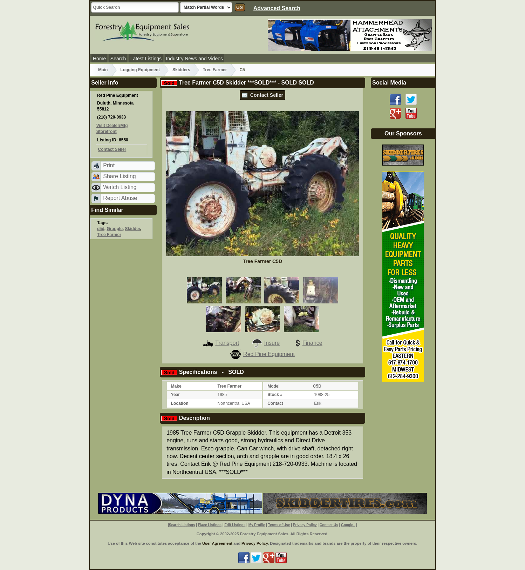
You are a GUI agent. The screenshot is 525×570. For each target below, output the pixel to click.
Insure (266, 343)
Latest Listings (146, 58)
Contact (275, 403)
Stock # (274, 394)
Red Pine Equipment (262, 354)
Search (118, 58)
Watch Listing (119, 187)
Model (273, 386)
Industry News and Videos (194, 58)
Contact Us (329, 525)
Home (99, 58)
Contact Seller (262, 95)
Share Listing (119, 176)
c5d (100, 228)
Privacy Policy (305, 525)
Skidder (132, 228)
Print (109, 165)
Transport (221, 343)
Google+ (348, 525)
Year (175, 394)
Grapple (114, 228)
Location (180, 403)
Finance (307, 343)
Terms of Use (279, 525)
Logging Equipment (140, 69)
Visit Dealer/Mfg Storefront (112, 128)
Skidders (181, 69)
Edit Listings (234, 525)
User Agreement (217, 543)
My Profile (256, 525)
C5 (242, 69)
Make (176, 386)
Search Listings (182, 525)
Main (103, 69)
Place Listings (209, 525)
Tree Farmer (215, 69)
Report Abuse (120, 198)
